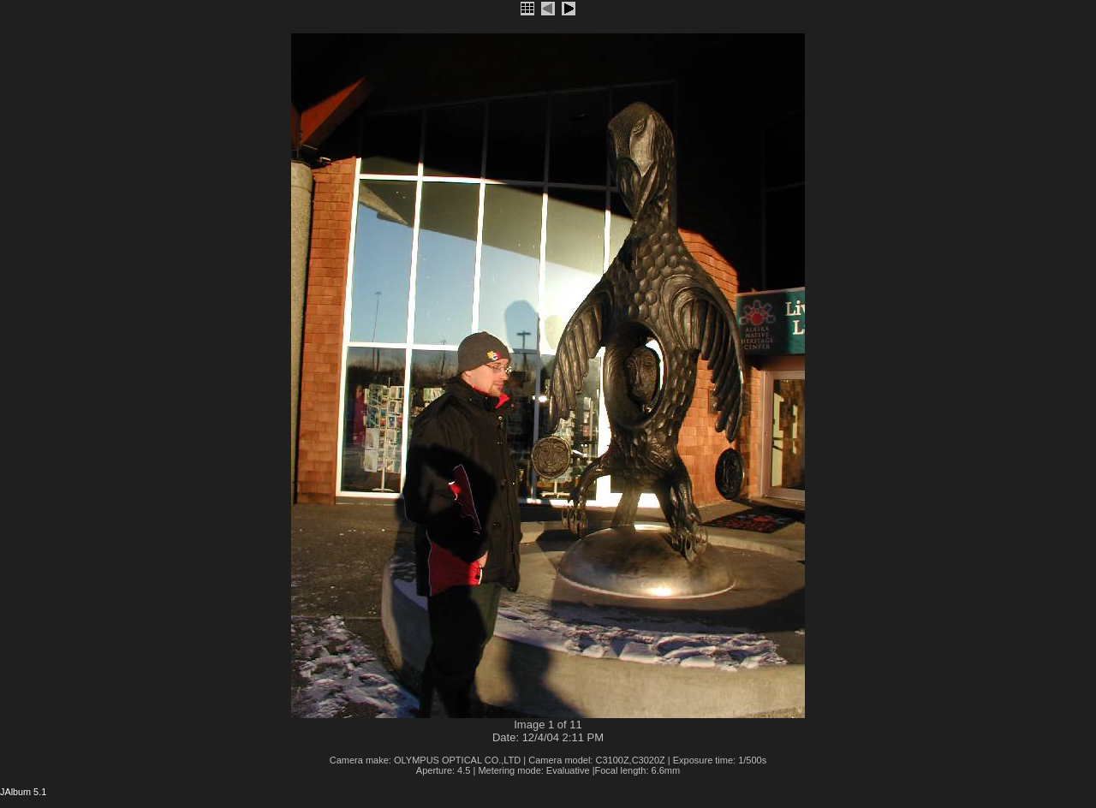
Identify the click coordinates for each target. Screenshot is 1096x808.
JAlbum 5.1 (23, 792)
